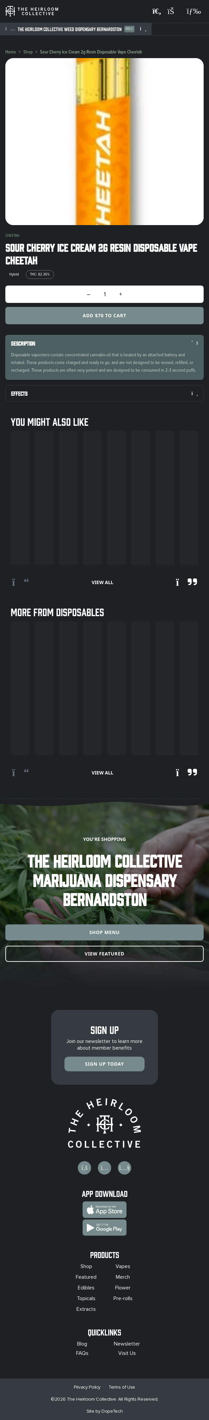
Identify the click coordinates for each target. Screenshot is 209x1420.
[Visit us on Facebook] (84, 1168)
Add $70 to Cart (104, 315)
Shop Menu (104, 932)
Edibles (86, 1287)
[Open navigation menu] (194, 11)
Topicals (86, 1298)
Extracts (86, 1309)
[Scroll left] (20, 582)
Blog (82, 1344)
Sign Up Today (104, 1064)
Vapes (123, 1266)
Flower (123, 1287)
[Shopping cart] (174, 11)
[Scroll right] (186, 582)
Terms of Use (122, 1387)
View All (103, 582)
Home (10, 52)
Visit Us (127, 1353)
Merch (123, 1277)
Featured (86, 1277)
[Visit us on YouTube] (124, 1168)
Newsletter (127, 1344)
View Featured (105, 953)
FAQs (82, 1353)
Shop (28, 52)
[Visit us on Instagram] (104, 1168)
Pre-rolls (123, 1298)
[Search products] (157, 11)
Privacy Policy (87, 1387)
